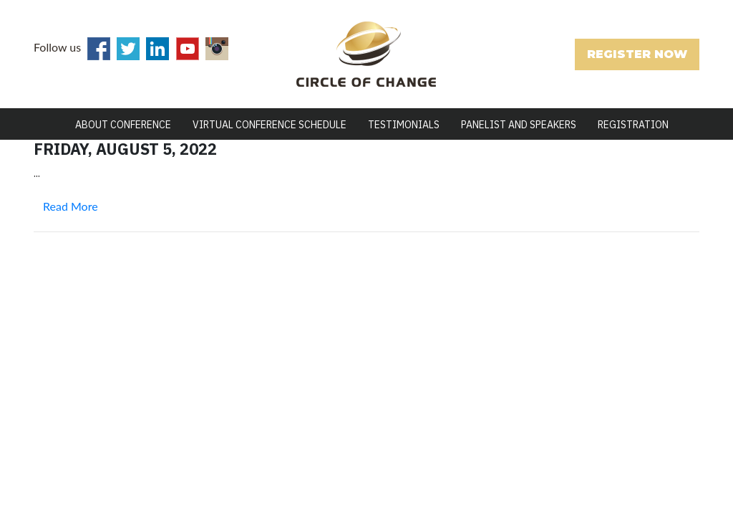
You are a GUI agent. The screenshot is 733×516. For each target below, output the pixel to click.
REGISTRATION (633, 124)
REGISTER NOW (637, 54)
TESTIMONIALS (404, 124)
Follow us (57, 47)
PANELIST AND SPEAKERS (518, 124)
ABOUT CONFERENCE (123, 124)
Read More (70, 206)
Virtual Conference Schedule (269, 124)
